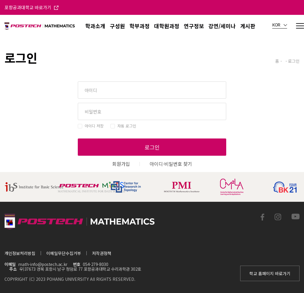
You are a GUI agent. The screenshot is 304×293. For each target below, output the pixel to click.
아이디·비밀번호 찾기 (171, 163)
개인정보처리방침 (19, 253)
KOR (279, 25)
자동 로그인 (126, 126)
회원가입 (121, 163)
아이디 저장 (94, 126)
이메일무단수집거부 (63, 253)
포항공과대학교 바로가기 (31, 7)
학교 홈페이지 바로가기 (269, 273)
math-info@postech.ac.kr (42, 264)
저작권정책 (101, 253)
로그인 (152, 147)
